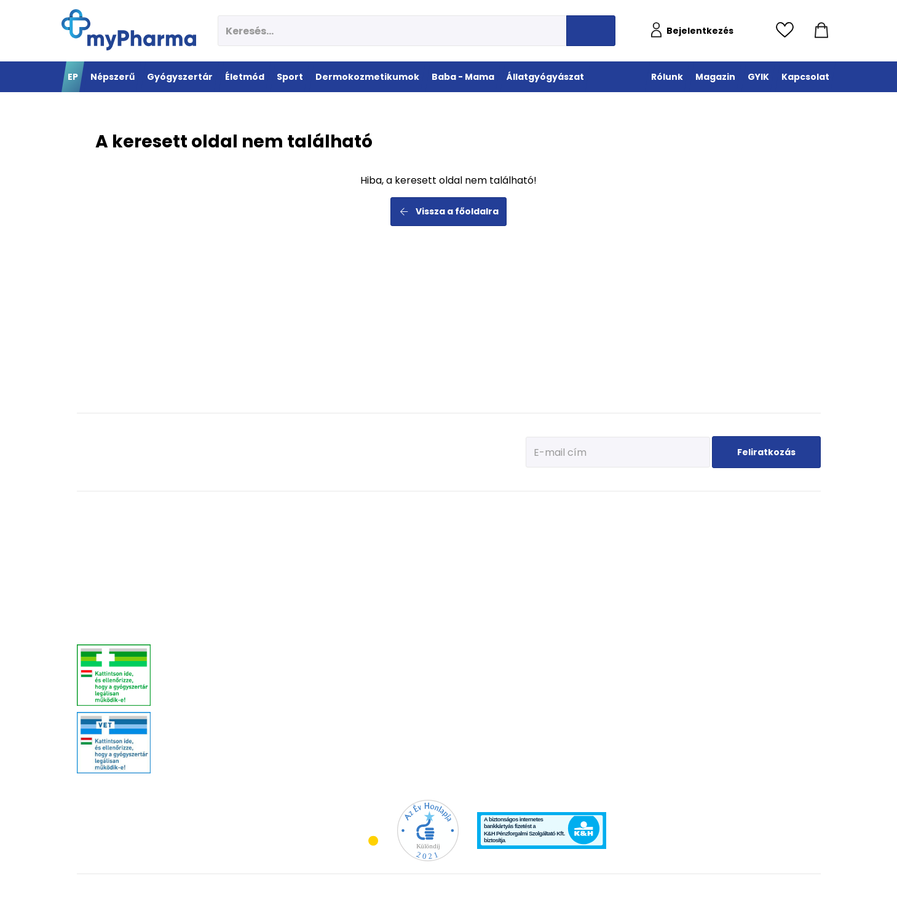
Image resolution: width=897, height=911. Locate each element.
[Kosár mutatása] (821, 30)
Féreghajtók (767, 544)
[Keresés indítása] (590, 30)
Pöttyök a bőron (663, 590)
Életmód (351, 511)
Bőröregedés (549, 606)
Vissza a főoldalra (448, 211)
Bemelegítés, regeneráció (462, 560)
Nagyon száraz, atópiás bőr (574, 575)
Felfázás (347, 652)
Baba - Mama (667, 511)
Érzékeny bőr (550, 529)
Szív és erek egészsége (370, 606)
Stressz (345, 667)
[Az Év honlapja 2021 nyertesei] (428, 830)
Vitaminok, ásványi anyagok (467, 529)
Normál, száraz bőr (560, 560)
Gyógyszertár (222, 511)
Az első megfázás (667, 544)
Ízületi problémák (776, 575)
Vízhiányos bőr (553, 544)
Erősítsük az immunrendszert (685, 560)
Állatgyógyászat (783, 511)
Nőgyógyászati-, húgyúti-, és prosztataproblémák (241, 641)
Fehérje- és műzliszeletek (462, 544)
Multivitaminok (358, 560)
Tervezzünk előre (664, 529)
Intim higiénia (356, 636)
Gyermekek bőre (555, 636)
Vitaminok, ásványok (227, 692)
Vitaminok (765, 560)
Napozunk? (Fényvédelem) (681, 621)
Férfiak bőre (548, 621)
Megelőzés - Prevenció (369, 529)
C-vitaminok (354, 575)
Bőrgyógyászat (218, 606)
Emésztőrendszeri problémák (240, 590)
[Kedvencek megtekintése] (788, 30)
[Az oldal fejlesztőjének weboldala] (780, 891)
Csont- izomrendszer (367, 590)
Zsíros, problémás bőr (564, 590)
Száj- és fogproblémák (230, 676)
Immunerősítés (358, 544)
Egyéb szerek (769, 590)
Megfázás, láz (215, 529)
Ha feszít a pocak (666, 606)
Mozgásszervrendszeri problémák (247, 560)
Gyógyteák (351, 698)
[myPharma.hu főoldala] (128, 29)
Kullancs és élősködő (782, 529)
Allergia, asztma (220, 575)
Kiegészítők (439, 606)
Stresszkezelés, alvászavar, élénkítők (252, 621)
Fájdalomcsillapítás (226, 544)
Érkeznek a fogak (665, 575)
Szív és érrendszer (223, 661)
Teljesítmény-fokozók (455, 575)
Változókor (350, 682)
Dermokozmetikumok (576, 511)
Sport (434, 511)
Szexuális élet (355, 728)
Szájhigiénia (354, 713)
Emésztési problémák (368, 621)
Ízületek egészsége (452, 590)
